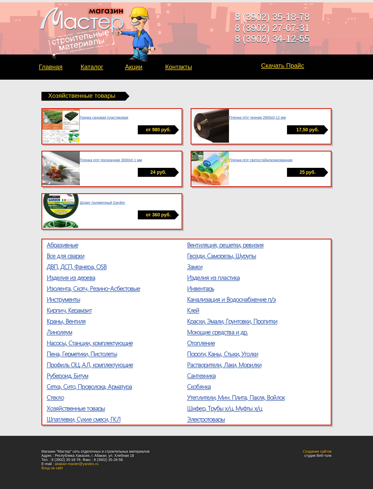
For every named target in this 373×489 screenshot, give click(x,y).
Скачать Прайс (282, 65)
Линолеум (59, 332)
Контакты (178, 66)
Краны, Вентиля (66, 321)
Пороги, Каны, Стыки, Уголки (222, 353)
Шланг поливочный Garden (102, 203)
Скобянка (199, 386)
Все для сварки (65, 255)
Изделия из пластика (213, 277)
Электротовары (206, 419)
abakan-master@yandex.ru (76, 464)
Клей (193, 310)
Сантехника (201, 375)
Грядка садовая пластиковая (104, 117)
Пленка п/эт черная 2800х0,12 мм (257, 117)
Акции (133, 66)
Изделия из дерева (71, 277)
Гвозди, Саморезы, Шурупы (221, 255)
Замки (194, 266)
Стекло (55, 397)
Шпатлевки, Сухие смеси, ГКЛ (83, 419)
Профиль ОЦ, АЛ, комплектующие (90, 364)
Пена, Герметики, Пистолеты (82, 353)
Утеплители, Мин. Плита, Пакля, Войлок (236, 397)
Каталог (92, 66)
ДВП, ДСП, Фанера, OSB (76, 266)
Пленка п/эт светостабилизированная (260, 160)
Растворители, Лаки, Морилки (224, 364)
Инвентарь (200, 288)
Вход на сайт (52, 468)
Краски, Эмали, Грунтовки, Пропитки (232, 321)
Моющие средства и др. (217, 332)
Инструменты (63, 299)
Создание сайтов (317, 451)
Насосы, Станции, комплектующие (90, 343)
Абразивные (62, 244)
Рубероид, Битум (67, 375)
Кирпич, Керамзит (69, 310)
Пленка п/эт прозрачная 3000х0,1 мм (111, 160)
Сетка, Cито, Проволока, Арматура (89, 386)
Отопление (201, 343)
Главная (50, 66)
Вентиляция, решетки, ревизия (225, 244)
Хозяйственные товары (76, 408)
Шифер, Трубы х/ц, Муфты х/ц (224, 408)
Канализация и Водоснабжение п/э (231, 299)
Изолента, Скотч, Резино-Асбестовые (93, 288)
